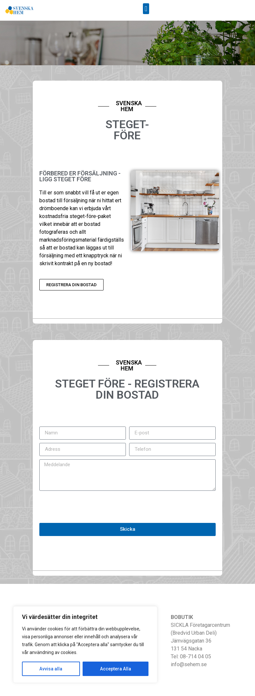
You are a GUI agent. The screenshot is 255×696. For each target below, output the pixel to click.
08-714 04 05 (195, 656)
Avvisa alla (50, 668)
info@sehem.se (189, 664)
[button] (146, 8)
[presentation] (89, 507)
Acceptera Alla (115, 668)
